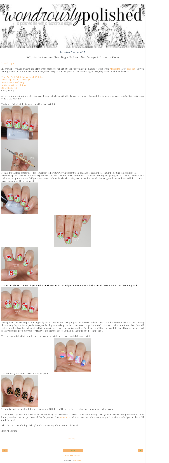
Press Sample (7, 63)
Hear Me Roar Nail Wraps (13, 82)
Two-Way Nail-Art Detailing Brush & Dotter (22, 77)
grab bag (131, 68)
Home (73, 451)
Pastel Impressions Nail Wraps (15, 79)
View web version (72, 456)
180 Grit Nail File (9, 87)
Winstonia (65, 417)
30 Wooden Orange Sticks (13, 85)
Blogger (77, 460)
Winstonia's (114, 68)
